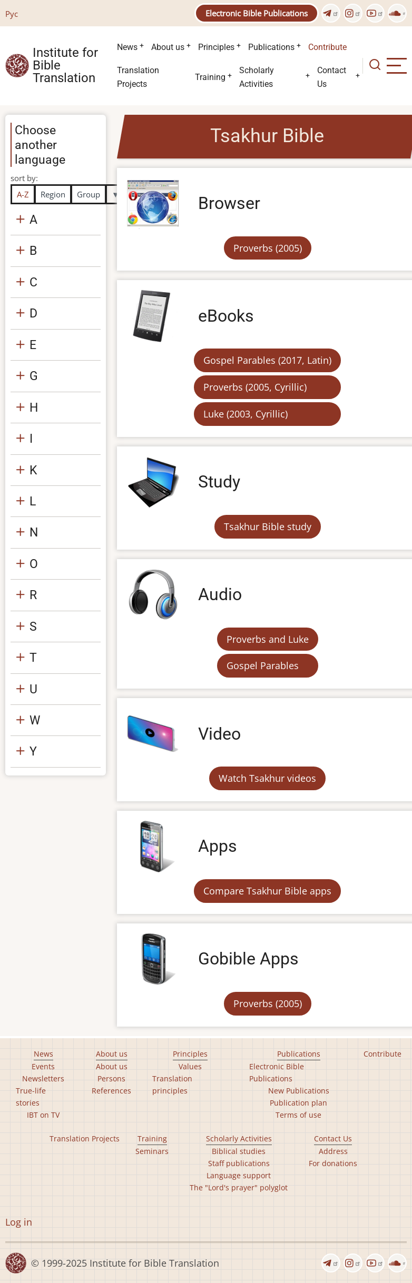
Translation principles (172, 1084)
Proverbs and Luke (268, 639)
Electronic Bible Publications (256, 13)
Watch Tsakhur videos (267, 778)
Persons (111, 1078)
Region (53, 194)
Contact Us (331, 77)
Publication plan (298, 1103)
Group (88, 194)
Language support (239, 1175)
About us (167, 47)
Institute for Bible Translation (65, 66)
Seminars (152, 1151)
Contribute (327, 47)
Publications (271, 47)
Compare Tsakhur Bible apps (267, 890)
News (127, 47)
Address (333, 1151)
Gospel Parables (263, 665)
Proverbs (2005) (267, 248)
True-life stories (31, 1097)
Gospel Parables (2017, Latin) (267, 360)
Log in (18, 1222)
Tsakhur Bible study (267, 526)
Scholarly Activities (256, 77)
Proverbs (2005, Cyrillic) (255, 387)
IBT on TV (43, 1115)
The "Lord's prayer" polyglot (239, 1187)
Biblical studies (239, 1151)
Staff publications (239, 1163)
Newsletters (43, 1078)
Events (43, 1066)
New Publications (298, 1091)
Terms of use (298, 1115)
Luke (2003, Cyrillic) (245, 413)
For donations (333, 1163)
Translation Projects (138, 77)
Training (210, 77)
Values (190, 1066)
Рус (11, 13)
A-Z (23, 194)
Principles (216, 47)
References (111, 1091)
